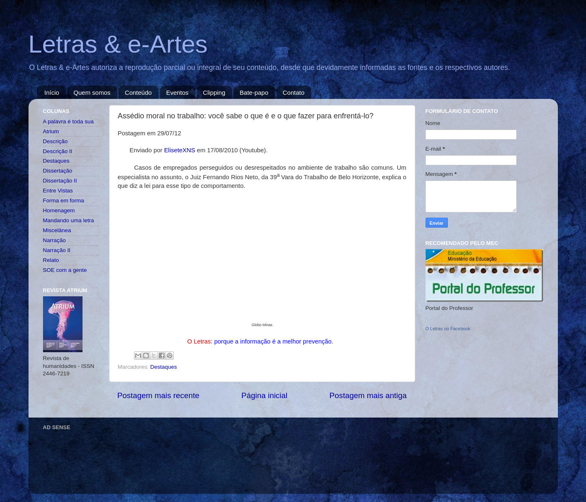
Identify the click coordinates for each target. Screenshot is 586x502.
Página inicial (264, 395)
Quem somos (92, 92)
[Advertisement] (193, 452)
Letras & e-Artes (118, 44)
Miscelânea (57, 230)
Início (51, 92)
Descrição (55, 141)
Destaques (163, 367)
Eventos (177, 92)
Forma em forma (63, 200)
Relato (51, 260)
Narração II (57, 250)
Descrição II (57, 151)
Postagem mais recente (158, 395)
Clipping (214, 92)
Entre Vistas (58, 190)
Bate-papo (254, 92)
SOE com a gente (65, 270)
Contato (294, 92)
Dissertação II (60, 181)
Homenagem (59, 210)
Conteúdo (138, 92)
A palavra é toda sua (68, 121)
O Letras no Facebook (448, 328)
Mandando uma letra (68, 220)
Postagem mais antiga (368, 395)
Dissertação (57, 171)
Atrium (51, 131)
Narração (54, 240)
